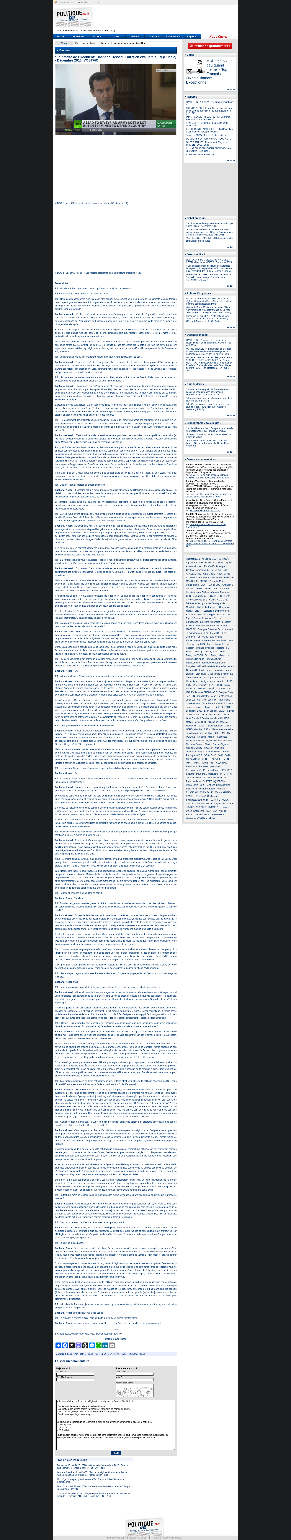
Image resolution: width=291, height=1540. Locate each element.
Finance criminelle (205, 648)
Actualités (78, 36)
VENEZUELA (202, 814)
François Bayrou (219, 655)
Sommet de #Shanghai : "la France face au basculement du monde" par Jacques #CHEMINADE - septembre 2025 (207, 392)
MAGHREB (200, 722)
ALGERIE (218, 562)
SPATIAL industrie (195, 803)
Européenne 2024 (196, 644)
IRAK (117, 1354)
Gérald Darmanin (214, 670)
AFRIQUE (224, 559)
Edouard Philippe (206, 614)
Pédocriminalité (193, 770)
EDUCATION (223, 614)
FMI (228, 648)
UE (97, 1354)
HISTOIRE (192, 677)
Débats (135, 36)
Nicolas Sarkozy (194, 748)
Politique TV (173, 36)
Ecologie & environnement (216, 611)
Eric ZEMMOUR (212, 633)
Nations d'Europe (194, 744)
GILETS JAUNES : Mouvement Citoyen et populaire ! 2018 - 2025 (207, 143)
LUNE (212, 714)
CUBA (212, 599)
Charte (155, 1537)
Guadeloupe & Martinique (220, 674)
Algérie (228, 562)
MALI (201, 725)
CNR (188, 596)
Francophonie (193, 662)
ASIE (219, 577)
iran (76, 1354)
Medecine (217, 729)
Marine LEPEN (202, 729)
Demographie (203, 603)
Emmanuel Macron (205, 625)
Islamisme (191, 688)
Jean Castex (203, 696)
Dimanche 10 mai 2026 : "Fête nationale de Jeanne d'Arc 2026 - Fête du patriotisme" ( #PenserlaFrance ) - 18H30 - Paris (93, 1466)
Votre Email (61, 1372)
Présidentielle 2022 (217, 777)
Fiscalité (220, 648)
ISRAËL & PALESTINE (219, 688)
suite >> (231, 89)
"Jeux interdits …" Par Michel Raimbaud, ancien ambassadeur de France (209, 239)
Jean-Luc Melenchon (221, 696)
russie (69, 1354)
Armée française (207, 577)
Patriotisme (191, 766)
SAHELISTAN (213, 792)
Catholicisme (192, 585)
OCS (199, 755)
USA (110, 1354)
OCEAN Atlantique (195, 751)
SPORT (209, 803)
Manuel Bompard (214, 725)
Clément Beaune (219, 592)
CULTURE (222, 599)
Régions (192, 36)
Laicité (217, 707)
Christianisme (193, 592)
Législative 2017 (194, 711)
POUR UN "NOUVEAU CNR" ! (201, 154)
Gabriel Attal (214, 666)
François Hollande (195, 659)
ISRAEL (202, 688)
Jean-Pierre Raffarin (212, 703)
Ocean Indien (213, 751)
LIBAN (222, 711)
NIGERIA (208, 748)
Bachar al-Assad (137, 1354)
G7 (204, 666)
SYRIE (230, 803)
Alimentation (192, 566)
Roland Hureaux (207, 788)
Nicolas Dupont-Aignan (216, 744)
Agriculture (191, 562)
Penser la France (211, 770)
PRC (222, 774)
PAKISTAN (207, 762)
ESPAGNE (203, 636)
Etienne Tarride (211, 640)
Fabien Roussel (215, 644)
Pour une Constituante (207, 774)
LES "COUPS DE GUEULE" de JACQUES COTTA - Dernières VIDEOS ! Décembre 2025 (209, 261)
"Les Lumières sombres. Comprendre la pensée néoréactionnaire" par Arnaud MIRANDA (209, 429)
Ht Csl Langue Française (212, 677)
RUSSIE (221, 788)
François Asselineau (216, 651)
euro (231, 640)
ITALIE (189, 692)
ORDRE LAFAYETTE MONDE (217, 759)
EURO (223, 640)
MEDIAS (209, 733)
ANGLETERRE (193, 573)
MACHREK (223, 718)
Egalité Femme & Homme (199, 618)
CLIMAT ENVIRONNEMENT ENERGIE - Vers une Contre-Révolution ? (208, 149)
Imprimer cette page (116, 1537)
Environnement (225, 629)
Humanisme (192, 681)
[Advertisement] (168, 17)
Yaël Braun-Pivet (206, 818)
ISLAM (227, 685)
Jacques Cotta (226, 692)
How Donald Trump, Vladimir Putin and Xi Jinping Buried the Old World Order (208, 495)
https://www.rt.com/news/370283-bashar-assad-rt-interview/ (92, 1333)
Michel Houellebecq (217, 737)
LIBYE (204, 714)
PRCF (230, 774)
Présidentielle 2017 (196, 777)
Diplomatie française (207, 607)
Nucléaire (220, 748)
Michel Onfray (193, 740)
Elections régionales (210, 622)
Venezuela (191, 818)
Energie (202, 629)
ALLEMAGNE (207, 566)
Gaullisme (227, 666)
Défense (190, 603)
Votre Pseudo (121, 1377)
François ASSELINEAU (197, 655)
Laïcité (208, 707)
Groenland (201, 674)
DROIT (198, 611)
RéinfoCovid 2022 (195, 785)
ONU (220, 755)
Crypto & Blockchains (196, 599)
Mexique (201, 737)
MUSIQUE (207, 740)
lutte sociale (223, 714)
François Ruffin (213, 659)
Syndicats (220, 803)
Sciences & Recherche (206, 796)
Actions (97, 36)
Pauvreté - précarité (209, 766)
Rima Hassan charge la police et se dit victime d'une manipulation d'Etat (110, 43)
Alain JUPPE (205, 562)
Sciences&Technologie (197, 800)
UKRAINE (213, 807)
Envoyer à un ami (139, 1537)
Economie (191, 614)
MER (217, 733)
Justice (190, 707)
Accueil (60, 36)
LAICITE (226, 707)
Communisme (200, 596)
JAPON (191, 696)
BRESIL (203, 581)
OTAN (83, 1354)
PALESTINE (221, 762)
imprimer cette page (90, 2)
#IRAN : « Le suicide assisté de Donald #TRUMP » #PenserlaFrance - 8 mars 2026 (207, 476)
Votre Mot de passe (64, 1377)
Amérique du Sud (205, 570)
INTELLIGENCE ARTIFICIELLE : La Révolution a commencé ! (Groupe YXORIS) (209, 130)
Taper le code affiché (124, 1383)
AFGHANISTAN (209, 559)
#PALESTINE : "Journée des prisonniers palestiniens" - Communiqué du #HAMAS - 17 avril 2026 (208, 343)
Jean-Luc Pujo (193, 699)
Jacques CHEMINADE (206, 692)
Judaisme (228, 703)
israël (91, 1354)
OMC (213, 755)
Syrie (124, 1354)
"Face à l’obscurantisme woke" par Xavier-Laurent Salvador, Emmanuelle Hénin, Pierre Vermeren (208, 443)
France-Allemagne (195, 651)
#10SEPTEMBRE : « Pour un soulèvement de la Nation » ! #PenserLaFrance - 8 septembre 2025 (210, 543)
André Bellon (221, 570)
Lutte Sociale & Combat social (201, 718)
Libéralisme (193, 714)
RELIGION (191, 788)
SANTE (226, 792)
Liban (103, 1354)
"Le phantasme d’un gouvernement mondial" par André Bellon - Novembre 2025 (210, 224)
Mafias (189, 722)
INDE (230, 681)
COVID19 (213, 596)
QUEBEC (207, 781)
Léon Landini (210, 711)
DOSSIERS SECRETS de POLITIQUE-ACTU (208, 138)
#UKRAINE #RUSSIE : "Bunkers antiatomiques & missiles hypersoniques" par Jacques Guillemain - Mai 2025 (209, 277)
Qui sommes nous (172, 1537)
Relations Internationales (218, 785)
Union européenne (195, 811)
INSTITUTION (200, 685)
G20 (199, 666)
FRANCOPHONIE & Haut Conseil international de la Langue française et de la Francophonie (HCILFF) (209, 111)
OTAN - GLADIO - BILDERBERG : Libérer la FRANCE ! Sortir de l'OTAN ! (208, 118)
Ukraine (224, 807)
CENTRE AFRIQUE (210, 585)
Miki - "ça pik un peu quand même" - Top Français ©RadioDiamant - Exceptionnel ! (209, 71)
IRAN (219, 685)
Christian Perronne (222, 588)
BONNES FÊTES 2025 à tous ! (205, 510)
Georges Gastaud (195, 670)
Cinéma (205, 592)
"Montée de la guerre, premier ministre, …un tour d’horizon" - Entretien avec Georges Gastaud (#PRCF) (208, 407)
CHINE (198, 588)
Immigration (206, 681)
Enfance (212, 629)
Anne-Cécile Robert (213, 573)
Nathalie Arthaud (222, 740)
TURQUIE (201, 807)
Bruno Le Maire (217, 581)
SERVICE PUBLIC (219, 800)
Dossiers (154, 36)
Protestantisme (193, 781)
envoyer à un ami (65, 2)
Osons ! (116, 36)
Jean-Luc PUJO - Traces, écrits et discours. (207, 135)
